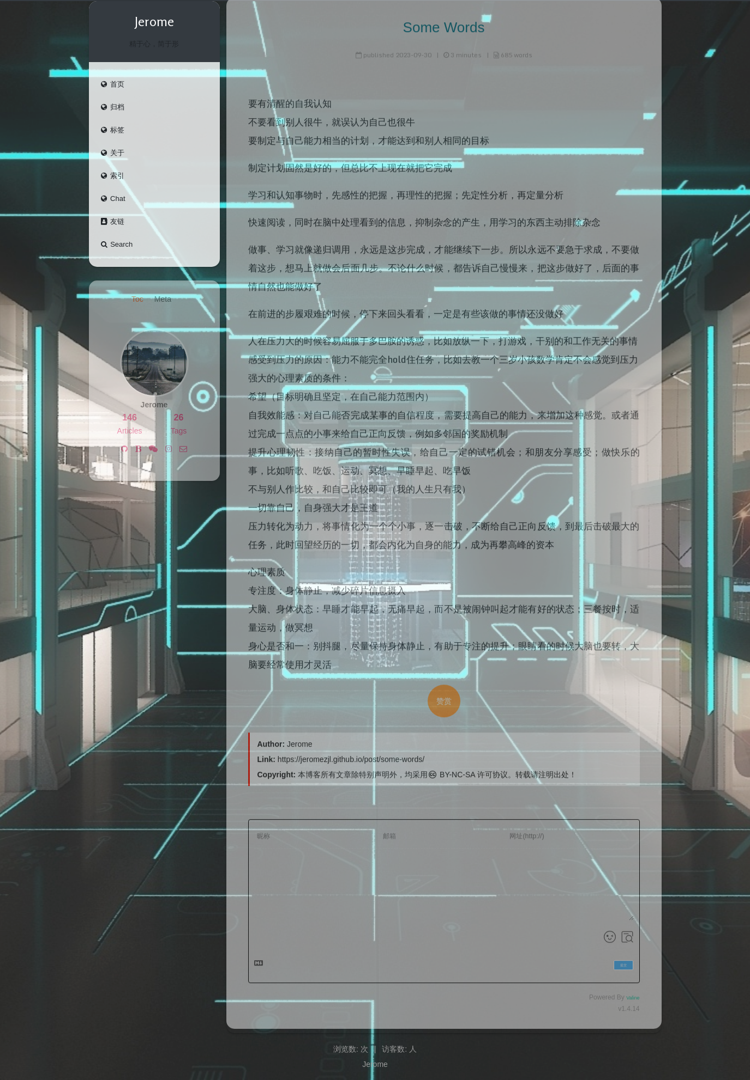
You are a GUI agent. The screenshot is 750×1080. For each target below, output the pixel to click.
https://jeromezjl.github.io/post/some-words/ (351, 756)
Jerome (375, 1064)
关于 (112, 153)
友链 (112, 221)
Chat (112, 198)
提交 (623, 962)
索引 (112, 176)
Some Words (444, 24)
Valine (632, 995)
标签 (112, 130)
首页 (112, 84)
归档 (112, 107)
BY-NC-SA (451, 771)
